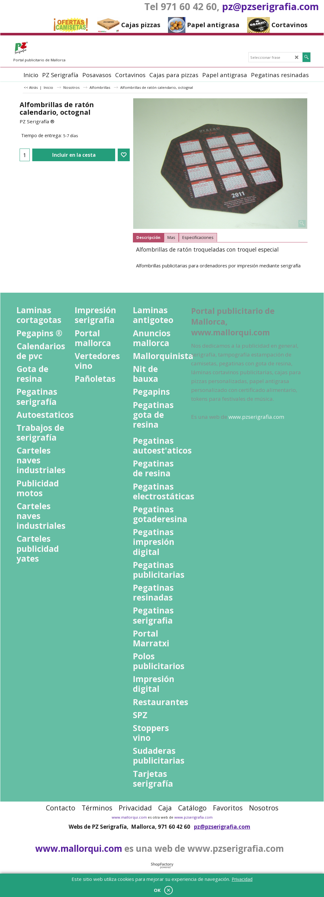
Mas (171, 237)
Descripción (148, 237)
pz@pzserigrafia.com (270, 6)
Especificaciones (198, 237)
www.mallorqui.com (129, 817)
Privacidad (242, 879)
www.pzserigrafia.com (193, 817)
